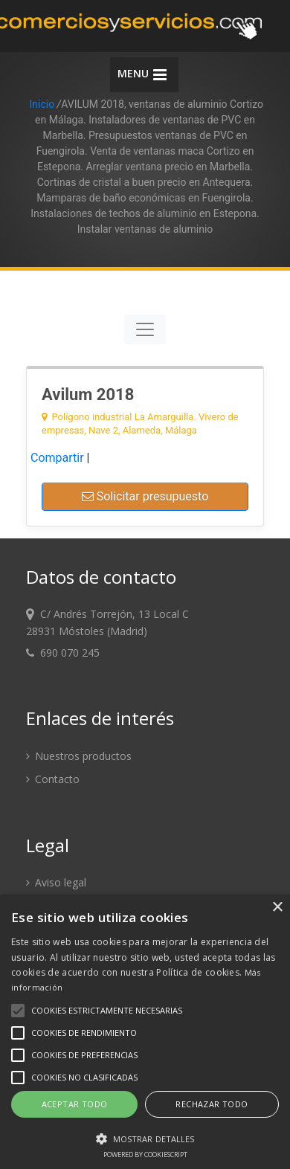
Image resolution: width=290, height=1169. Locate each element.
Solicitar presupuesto (145, 496)
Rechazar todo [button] (211, 1104)
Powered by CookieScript (145, 1154)
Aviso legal (56, 882)
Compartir (57, 458)
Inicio (41, 104)
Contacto (53, 779)
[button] (145, 1138)
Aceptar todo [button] (75, 1104)
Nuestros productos (79, 756)
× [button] (277, 907)
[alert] (145, 1032)
